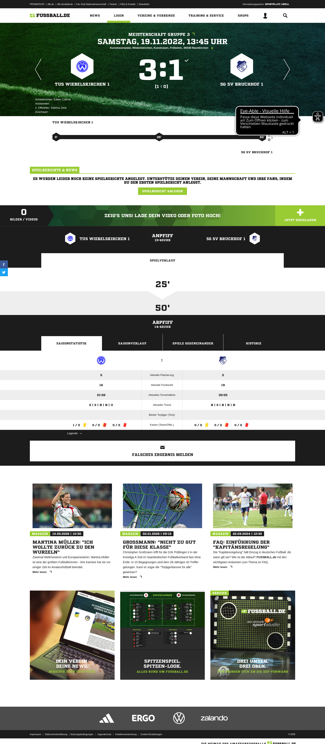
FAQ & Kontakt (128, 4)
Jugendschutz (104, 734)
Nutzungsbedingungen (81, 734)
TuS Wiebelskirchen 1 (82, 84)
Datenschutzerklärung (56, 734)
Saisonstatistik (71, 343)
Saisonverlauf (132, 343)
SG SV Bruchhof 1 (241, 84)
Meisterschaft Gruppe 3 (162, 34)
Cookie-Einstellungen (151, 734)
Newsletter (144, 4)
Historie (253, 343)
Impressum (35, 734)
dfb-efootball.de (65, 4)
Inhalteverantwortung (126, 734)
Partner (113, 4)
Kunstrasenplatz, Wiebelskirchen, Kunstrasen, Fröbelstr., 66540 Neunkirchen (162, 48)
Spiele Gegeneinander (192, 343)
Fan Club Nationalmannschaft (91, 4)
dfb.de (50, 4)
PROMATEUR (37, 4)
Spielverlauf (162, 260)
